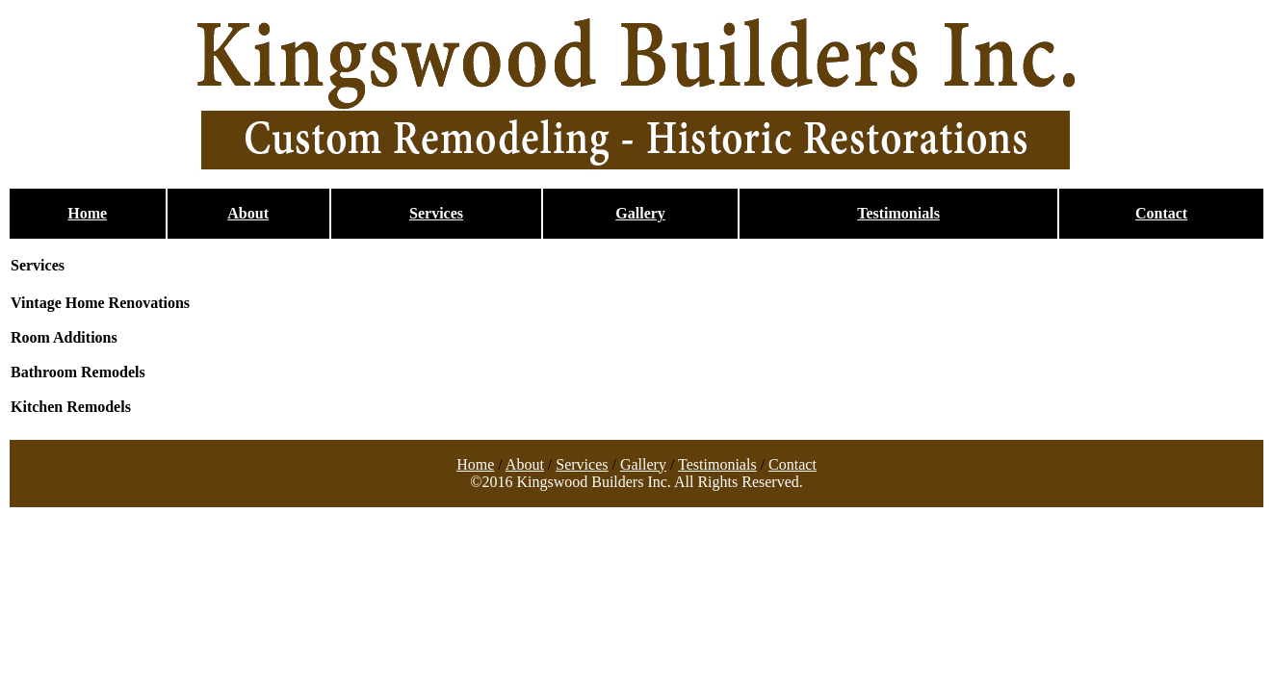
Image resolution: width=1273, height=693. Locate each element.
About (248, 213)
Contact (1161, 213)
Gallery (640, 213)
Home (87, 213)
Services (436, 213)
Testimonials (898, 213)
